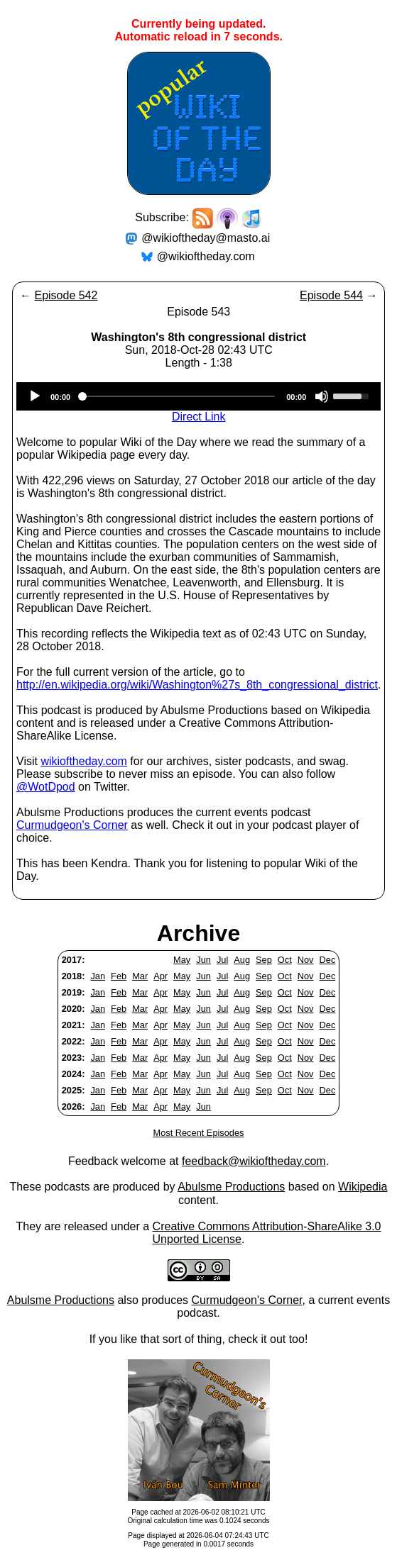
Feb (118, 976)
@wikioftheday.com (206, 256)
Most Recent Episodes (198, 1132)
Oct (285, 959)
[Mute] (322, 396)
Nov (306, 959)
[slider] (178, 396)
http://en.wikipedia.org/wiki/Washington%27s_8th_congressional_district (197, 685)
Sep (264, 959)
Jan (97, 976)
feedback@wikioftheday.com (254, 1161)
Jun (203, 959)
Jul (222, 959)
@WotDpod (45, 787)
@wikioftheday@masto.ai (205, 238)
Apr (160, 976)
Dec (328, 959)
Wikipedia (362, 1187)
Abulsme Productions (231, 1187)
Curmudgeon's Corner (72, 825)
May (181, 959)
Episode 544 (331, 295)
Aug (242, 959)
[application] (198, 396)
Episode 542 (65, 295)
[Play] (35, 396)
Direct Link (199, 417)
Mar (140, 976)
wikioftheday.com (83, 761)
